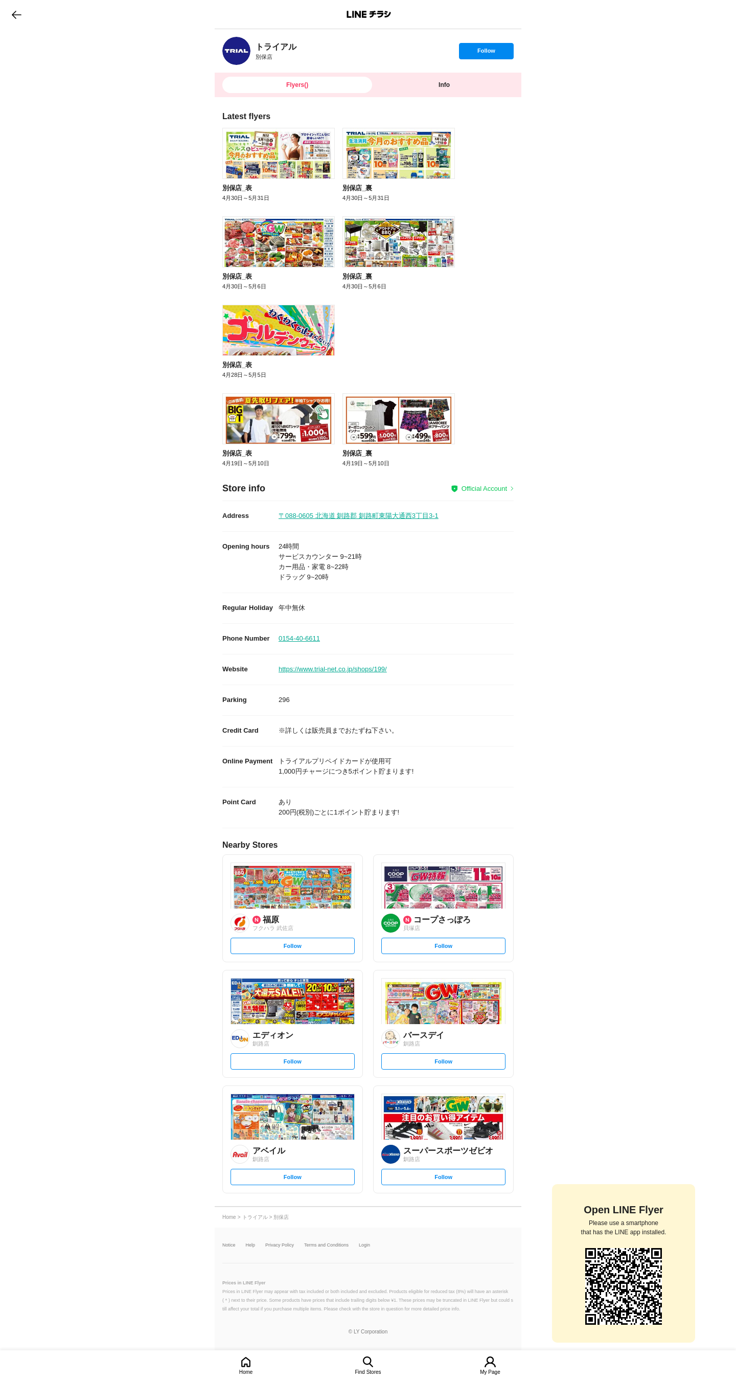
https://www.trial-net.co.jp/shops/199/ (333, 669)
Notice (229, 1245)
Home (246, 1372)
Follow (486, 53)
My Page (490, 1372)
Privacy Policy (279, 1245)
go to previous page (16, 14)
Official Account (484, 488)
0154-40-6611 (299, 638)
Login (364, 1245)
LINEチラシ (368, 14)
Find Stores (368, 1372)
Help (251, 1245)
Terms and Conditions (326, 1245)
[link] (236, 51)
